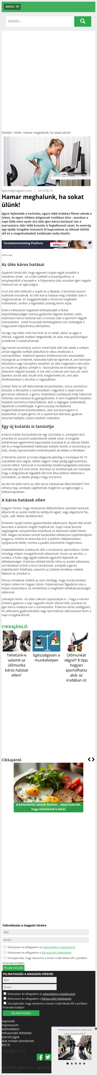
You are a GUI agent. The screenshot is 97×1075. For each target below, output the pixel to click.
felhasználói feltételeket (57, 952)
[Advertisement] (48, 80)
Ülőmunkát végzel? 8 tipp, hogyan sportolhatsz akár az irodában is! (76, 665)
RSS (6, 1045)
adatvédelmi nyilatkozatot (59, 947)
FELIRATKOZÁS (21, 1013)
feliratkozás (13, 968)
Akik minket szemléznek (18, 1041)
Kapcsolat (8, 1021)
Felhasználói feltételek (17, 1033)
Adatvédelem (10, 1029)
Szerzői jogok (10, 1037)
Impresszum (10, 1025)
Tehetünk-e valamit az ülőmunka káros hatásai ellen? (16, 663)
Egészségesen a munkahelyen (46, 655)
